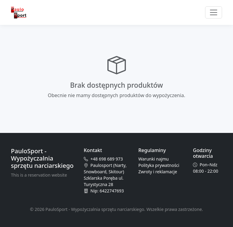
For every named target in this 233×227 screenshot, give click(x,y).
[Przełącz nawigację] (213, 12)
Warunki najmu (153, 159)
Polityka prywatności (158, 165)
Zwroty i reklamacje (157, 171)
